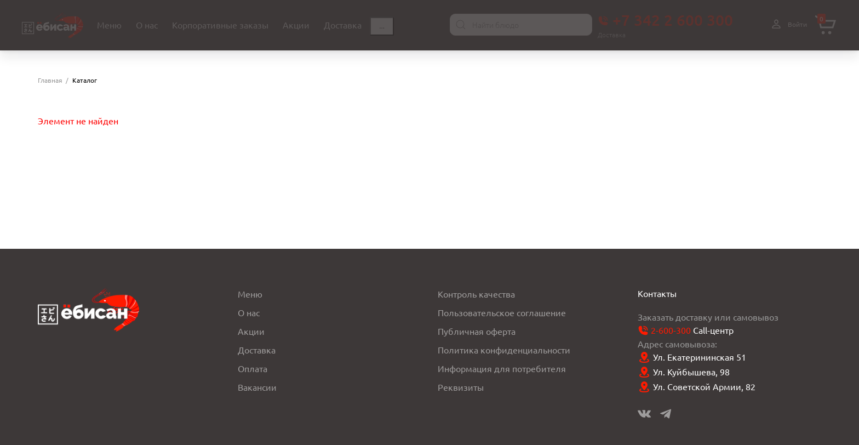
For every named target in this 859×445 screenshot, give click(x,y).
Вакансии (257, 386)
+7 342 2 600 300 (665, 19)
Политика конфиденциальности (504, 349)
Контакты (657, 292)
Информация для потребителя (502, 367)
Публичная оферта (477, 330)
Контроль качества (476, 293)
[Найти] (461, 25)
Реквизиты (461, 386)
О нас (249, 311)
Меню (250, 293)
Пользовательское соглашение (502, 311)
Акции (251, 330)
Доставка (257, 349)
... (382, 26)
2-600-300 (671, 329)
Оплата (252, 367)
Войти (788, 24)
